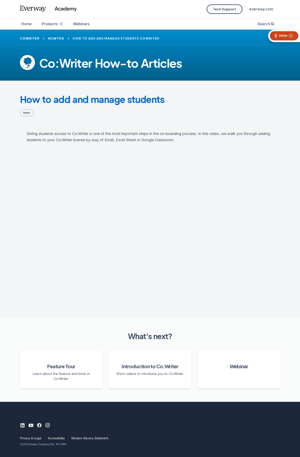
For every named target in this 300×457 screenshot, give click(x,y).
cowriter (30, 38)
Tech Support (224, 9)
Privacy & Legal (30, 438)
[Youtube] (30, 425)
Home (26, 24)
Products (52, 24)
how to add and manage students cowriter (116, 38)
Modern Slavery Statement (89, 438)
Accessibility (56, 438)
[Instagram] (47, 425)
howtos (56, 38)
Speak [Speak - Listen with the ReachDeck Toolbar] (283, 36)
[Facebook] (39, 425)
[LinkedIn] (22, 425)
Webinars (81, 24)
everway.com (261, 9)
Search (264, 24)
